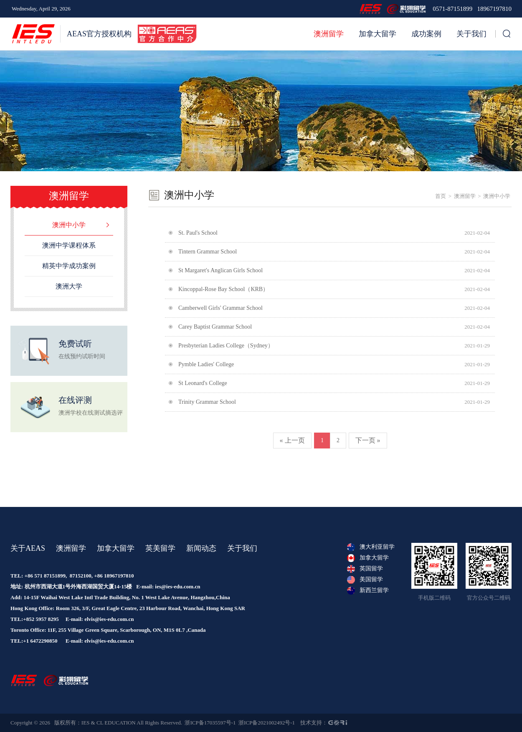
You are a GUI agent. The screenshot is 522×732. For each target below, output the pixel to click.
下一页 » (367, 440)
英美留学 (160, 548)
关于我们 (471, 34)
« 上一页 (292, 440)
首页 (440, 196)
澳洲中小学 (496, 196)
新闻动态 (201, 548)
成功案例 (426, 34)
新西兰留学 (368, 590)
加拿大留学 (377, 34)
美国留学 (365, 579)
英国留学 (365, 569)
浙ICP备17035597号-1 (210, 722)
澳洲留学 (329, 34)
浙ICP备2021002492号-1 (266, 722)
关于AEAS (27, 548)
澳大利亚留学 (371, 547)
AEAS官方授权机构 (99, 33)
